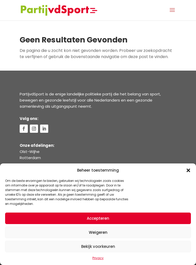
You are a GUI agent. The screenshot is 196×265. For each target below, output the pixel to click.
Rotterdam (30, 157)
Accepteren (98, 218)
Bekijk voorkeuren (98, 246)
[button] (188, 170)
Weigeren (98, 232)
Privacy (98, 258)
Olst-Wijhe (30, 151)
